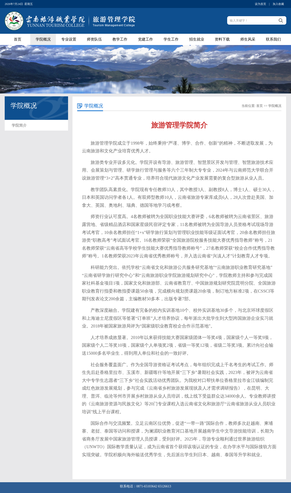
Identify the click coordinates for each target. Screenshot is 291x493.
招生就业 (196, 39)
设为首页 (260, 4)
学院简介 (19, 125)
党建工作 (145, 39)
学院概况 (43, 39)
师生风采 (247, 39)
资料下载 (222, 39)
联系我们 (273, 39)
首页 (17, 39)
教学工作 (119, 39)
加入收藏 (278, 4)
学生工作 (171, 39)
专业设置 (68, 39)
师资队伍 (94, 39)
